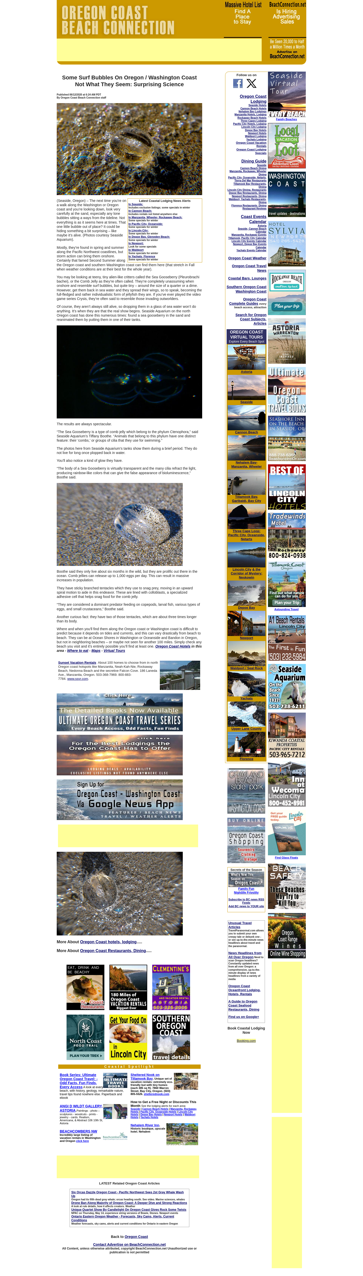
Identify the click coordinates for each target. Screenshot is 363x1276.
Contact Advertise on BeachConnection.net (129, 1244)
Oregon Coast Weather (247, 258)
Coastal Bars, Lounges (247, 278)
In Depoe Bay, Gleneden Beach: (149, 236)
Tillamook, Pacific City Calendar (247, 238)
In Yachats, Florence (142, 256)
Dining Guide (253, 161)
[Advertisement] (159, 50)
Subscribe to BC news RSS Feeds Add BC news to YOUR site (246, 903)
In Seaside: (136, 204)
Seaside (261, 165)
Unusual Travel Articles (240, 925)
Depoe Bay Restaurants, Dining (247, 193)
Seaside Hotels (257, 105)
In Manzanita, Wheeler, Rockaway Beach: (156, 217)
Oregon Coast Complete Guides (247, 301)
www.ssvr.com (77, 679)
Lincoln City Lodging (253, 127)
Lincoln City (242, 569)
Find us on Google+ (243, 1017)
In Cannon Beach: (140, 210)
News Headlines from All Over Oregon (245, 955)
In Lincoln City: (138, 230)
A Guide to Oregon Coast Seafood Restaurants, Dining (243, 1005)
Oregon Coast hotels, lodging (108, 942)
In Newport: (136, 243)
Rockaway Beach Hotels (251, 117)
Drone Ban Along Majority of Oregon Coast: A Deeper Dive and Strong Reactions (129, 1203)
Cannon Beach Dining (253, 168)
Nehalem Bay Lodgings (252, 111)
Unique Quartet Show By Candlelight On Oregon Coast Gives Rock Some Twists (129, 1209)
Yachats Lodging (256, 139)
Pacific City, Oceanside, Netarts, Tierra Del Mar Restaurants (247, 179)
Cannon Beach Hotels (253, 108)
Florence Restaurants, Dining (248, 205)
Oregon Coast (136, 1237)
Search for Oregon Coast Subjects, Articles (250, 319)
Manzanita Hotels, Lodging (250, 114)
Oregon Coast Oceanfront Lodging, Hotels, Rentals (244, 990)
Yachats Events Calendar (251, 250)
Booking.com (246, 1041)
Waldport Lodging (255, 136)
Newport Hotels (257, 133)
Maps (96, 651)
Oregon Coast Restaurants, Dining (113, 951)
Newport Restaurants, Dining (249, 196)
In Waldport (136, 249)
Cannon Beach (246, 432)
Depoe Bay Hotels (255, 130)
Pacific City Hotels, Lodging (249, 124)
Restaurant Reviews (254, 208)
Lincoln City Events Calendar (249, 241)
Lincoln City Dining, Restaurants (247, 190)
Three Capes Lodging (253, 120)
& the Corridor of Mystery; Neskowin (246, 573)
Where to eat (77, 651)
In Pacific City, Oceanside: (146, 223)
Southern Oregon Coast (246, 287)
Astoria (262, 225)
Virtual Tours (114, 651)
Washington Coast (251, 291)
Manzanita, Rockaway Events (249, 234)
